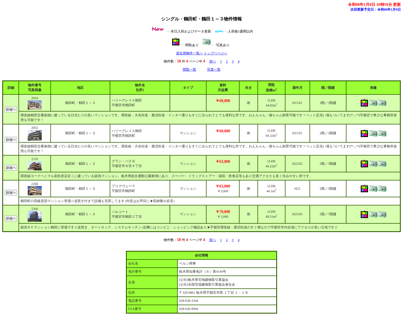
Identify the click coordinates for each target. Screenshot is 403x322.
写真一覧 (214, 69)
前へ (212, 61)
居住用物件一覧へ (189, 53)
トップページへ (215, 53)
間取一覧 (189, 69)
